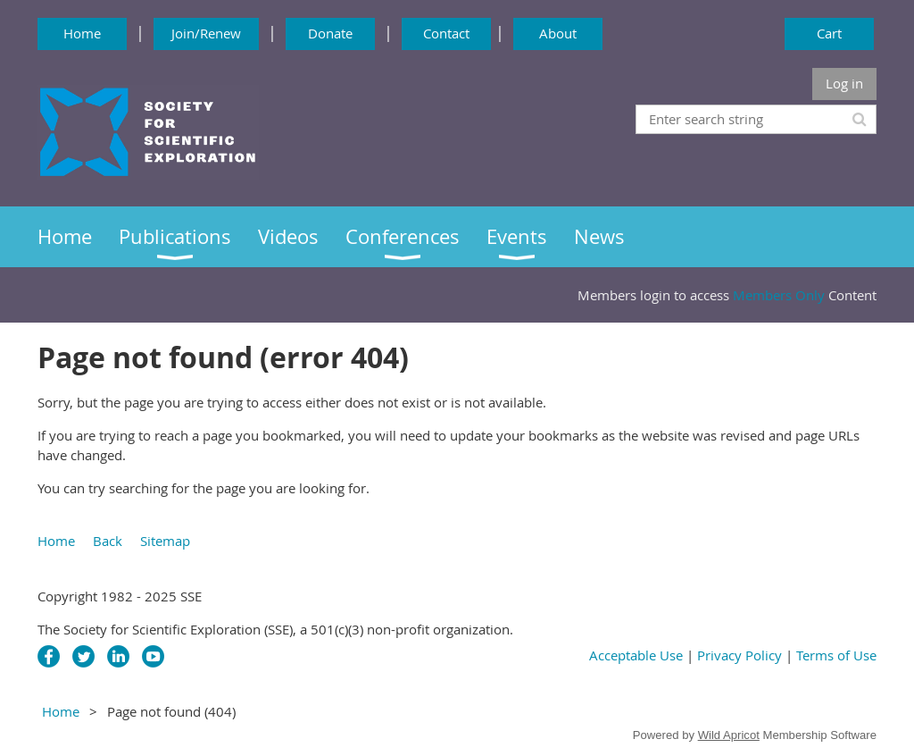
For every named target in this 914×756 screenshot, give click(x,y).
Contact (446, 33)
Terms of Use (836, 655)
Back (107, 541)
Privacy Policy (739, 655)
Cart (829, 33)
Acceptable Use (637, 655)
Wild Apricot (729, 735)
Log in (844, 83)
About (558, 33)
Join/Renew (206, 33)
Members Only (779, 295)
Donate (330, 33)
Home (82, 33)
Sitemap (165, 541)
